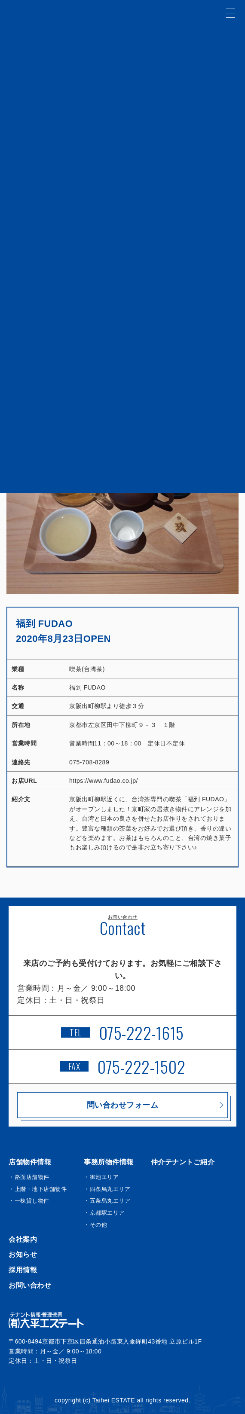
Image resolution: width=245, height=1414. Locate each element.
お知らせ (23, 1254)
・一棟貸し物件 (29, 1200)
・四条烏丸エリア (107, 1189)
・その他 (95, 1225)
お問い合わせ (30, 1285)
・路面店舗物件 (29, 1177)
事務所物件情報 (109, 1162)
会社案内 (23, 1239)
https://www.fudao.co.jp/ (103, 780)
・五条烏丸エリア (107, 1200)
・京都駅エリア (104, 1212)
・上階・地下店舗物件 (38, 1189)
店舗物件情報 (30, 1162)
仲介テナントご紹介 (183, 1162)
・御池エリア (101, 1177)
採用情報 (23, 1270)
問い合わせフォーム (123, 1105)
